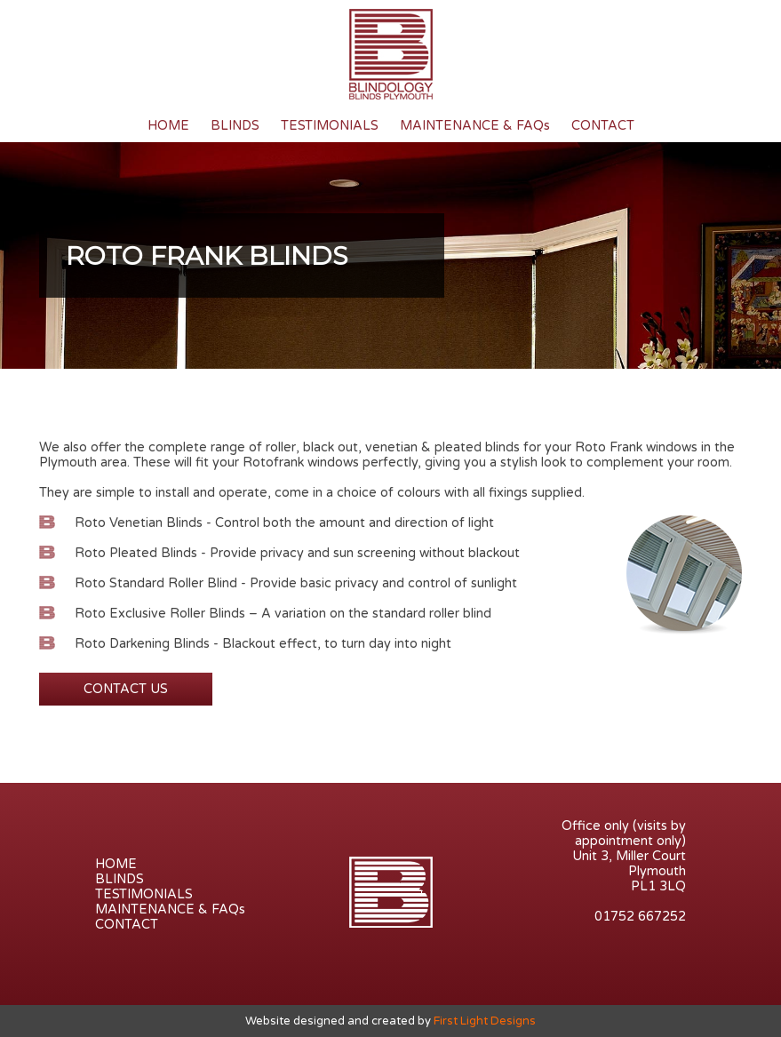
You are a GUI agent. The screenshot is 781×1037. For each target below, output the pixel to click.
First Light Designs (485, 1021)
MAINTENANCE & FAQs (475, 125)
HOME (168, 125)
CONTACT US (126, 689)
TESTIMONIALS (330, 125)
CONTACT (602, 125)
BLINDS (235, 125)
